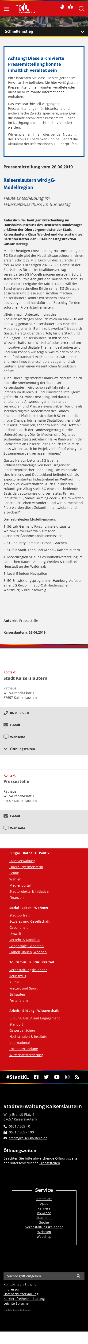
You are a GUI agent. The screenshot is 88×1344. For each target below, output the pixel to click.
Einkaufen (17, 994)
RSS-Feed (44, 1213)
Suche (44, 1222)
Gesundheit (18, 927)
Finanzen (16, 897)
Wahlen (15, 879)
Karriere (44, 1208)
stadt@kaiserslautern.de (28, 1138)
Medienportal (20, 885)
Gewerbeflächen (22, 1030)
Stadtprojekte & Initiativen (29, 891)
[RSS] (77, 1077)
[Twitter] (46, 1077)
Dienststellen (49, 1163)
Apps (44, 1203)
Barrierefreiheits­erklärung (24, 1298)
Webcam (44, 1232)
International (19, 1042)
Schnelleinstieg (46, 31)
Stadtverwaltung (22, 861)
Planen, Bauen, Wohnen (28, 952)
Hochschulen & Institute (28, 1036)
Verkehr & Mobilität (24, 939)
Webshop (44, 1236)
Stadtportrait (19, 915)
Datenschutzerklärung (21, 1294)
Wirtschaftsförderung (26, 1055)
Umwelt (15, 933)
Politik (14, 873)
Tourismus (17, 976)
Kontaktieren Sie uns (20, 1284)
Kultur (14, 982)
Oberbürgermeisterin (26, 867)
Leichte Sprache (16, 1303)
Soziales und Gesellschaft (29, 921)
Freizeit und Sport (23, 988)
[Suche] (78, 1276)
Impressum (12, 1289)
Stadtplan (44, 1217)
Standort (16, 1024)
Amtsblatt (44, 1199)
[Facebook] (36, 1077)
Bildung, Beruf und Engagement (34, 1018)
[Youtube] (57, 1077)
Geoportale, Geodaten (26, 946)
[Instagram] (67, 1077)
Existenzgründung (23, 1049)
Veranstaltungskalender (28, 970)
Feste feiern (18, 1000)
